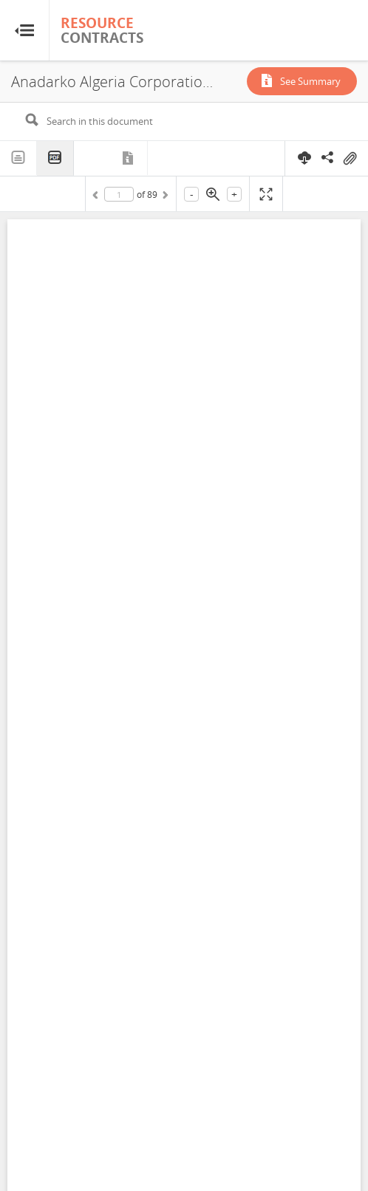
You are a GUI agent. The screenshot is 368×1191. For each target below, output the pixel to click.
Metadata (129, 158)
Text (18, 158)
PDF (55, 158)
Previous (97, 197)
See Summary (310, 81)
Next (164, 197)
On (349, 158)
